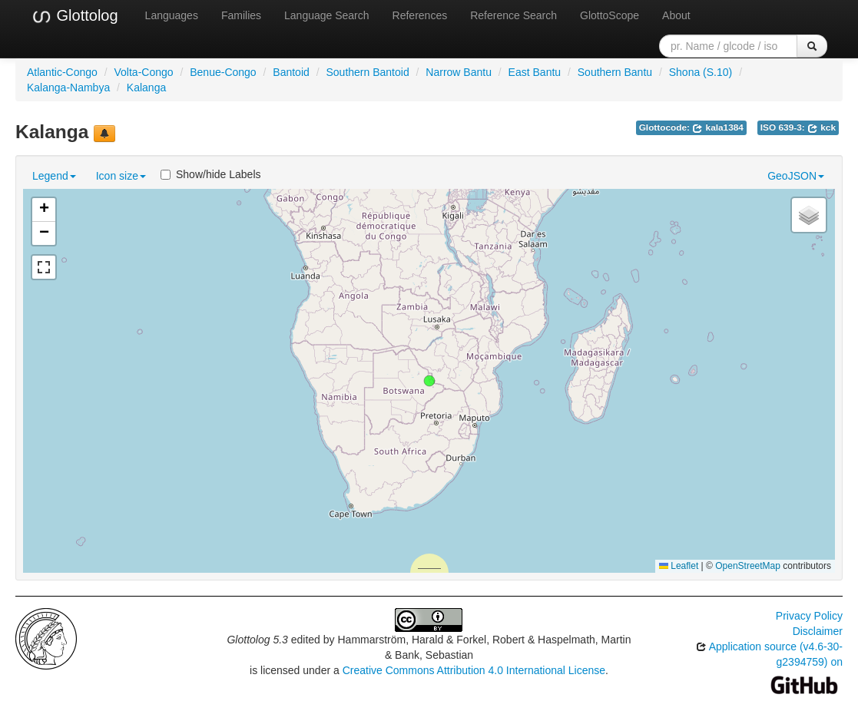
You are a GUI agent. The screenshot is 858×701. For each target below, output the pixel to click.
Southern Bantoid (367, 72)
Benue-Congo (223, 72)
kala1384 (718, 127)
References (420, 15)
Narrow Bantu (459, 72)
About (676, 15)
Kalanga (146, 87)
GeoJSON (795, 176)
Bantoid (291, 72)
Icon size (121, 176)
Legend (54, 176)
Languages (171, 15)
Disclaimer (818, 631)
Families (241, 15)
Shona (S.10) (701, 72)
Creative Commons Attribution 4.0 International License (474, 670)
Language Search (326, 15)
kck (821, 127)
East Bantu (535, 72)
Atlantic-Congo (62, 72)
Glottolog (74, 16)
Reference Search (513, 15)
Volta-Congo (144, 72)
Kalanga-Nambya (68, 87)
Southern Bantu (615, 72)
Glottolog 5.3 (257, 639)
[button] (429, 381)
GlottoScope (609, 15)
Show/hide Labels (211, 174)
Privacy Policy (809, 616)
